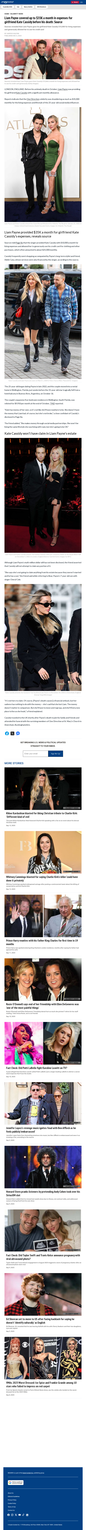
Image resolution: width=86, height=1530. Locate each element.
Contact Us (11, 1510)
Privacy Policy (12, 1500)
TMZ (52, 403)
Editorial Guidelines (13, 1496)
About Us (10, 1493)
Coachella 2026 (7, 7)
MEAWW (10, 1473)
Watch (76, 2)
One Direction (33, 99)
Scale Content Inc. (28, 1473)
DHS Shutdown (41, 7)
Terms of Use (12, 1507)
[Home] (7, 2)
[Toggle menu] (82, 2)
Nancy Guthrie (28, 7)
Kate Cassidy (21, 92)
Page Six (19, 242)
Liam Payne (63, 89)
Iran (18, 7)
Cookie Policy (12, 1503)
